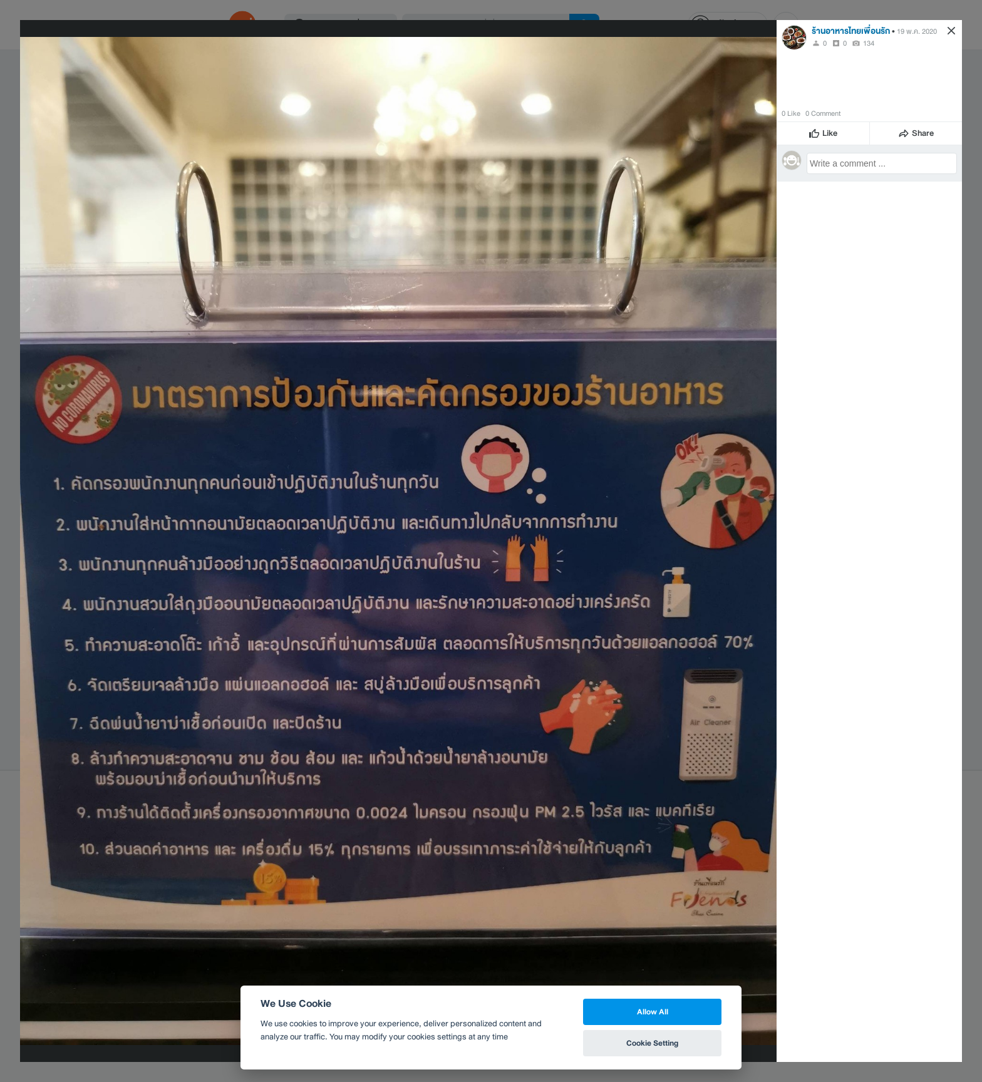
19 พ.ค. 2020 (917, 31)
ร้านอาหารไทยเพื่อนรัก (851, 31)
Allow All (652, 1012)
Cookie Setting (652, 1043)
